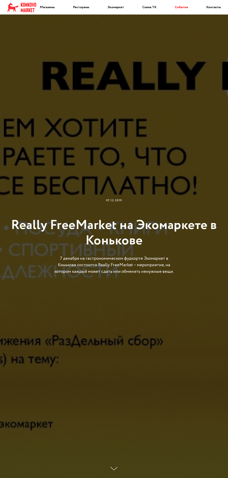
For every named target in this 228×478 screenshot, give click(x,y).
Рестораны (81, 7)
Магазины (47, 7)
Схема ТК (149, 7)
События (181, 7)
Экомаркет (116, 7)
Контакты (213, 7)
